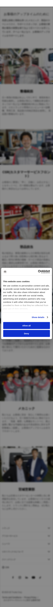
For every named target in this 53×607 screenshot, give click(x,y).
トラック (6, 528)
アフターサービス (10, 536)
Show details (38, 317)
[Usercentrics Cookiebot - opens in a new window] (38, 272)
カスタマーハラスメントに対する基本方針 (21, 600)
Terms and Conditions (12, 597)
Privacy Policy (30, 597)
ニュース (6, 544)
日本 (7, 567)
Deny (26, 333)
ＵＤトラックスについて (12, 552)
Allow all (26, 325)
